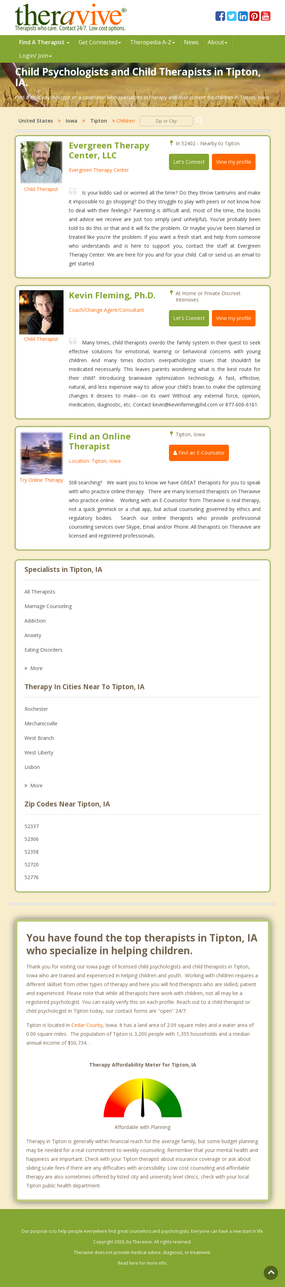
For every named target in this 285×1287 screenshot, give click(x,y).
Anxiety (32, 635)
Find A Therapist (44, 42)
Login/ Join (35, 56)
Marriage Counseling (48, 606)
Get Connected (99, 42)
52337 (31, 826)
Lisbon (32, 767)
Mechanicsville (40, 723)
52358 (31, 851)
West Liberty (38, 752)
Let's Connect (189, 161)
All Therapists (39, 591)
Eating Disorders (43, 649)
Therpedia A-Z (152, 42)
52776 (31, 877)
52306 (31, 839)
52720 (31, 864)
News (191, 42)
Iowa (71, 120)
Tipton (98, 120)
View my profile (233, 161)
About (218, 42)
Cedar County (87, 1025)
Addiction (35, 620)
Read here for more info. (143, 1263)
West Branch (39, 738)
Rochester (36, 709)
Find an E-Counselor (199, 452)
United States (35, 120)
